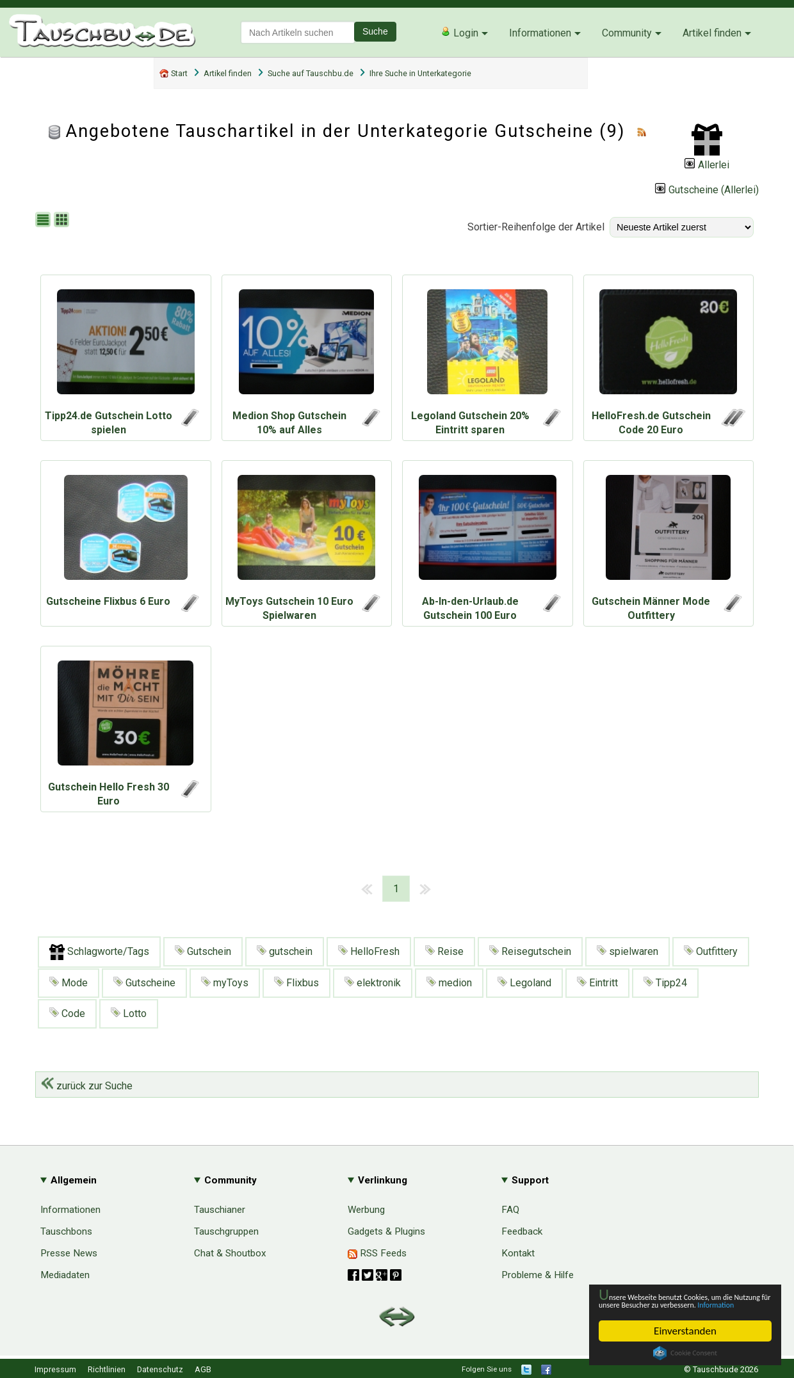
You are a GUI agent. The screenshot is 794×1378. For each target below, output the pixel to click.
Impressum (55, 1369)
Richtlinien (107, 1369)
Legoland (524, 983)
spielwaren (627, 951)
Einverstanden (685, 1331)
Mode (68, 983)
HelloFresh (369, 951)
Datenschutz (160, 1369)
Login (459, 32)
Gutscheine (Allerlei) (707, 190)
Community (627, 33)
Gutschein (203, 951)
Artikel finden (712, 33)
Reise (444, 951)
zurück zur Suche (87, 1086)
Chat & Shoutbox (230, 1253)
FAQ (510, 1209)
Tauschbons (66, 1231)
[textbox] (297, 32)
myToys (224, 983)
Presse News (68, 1253)
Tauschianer (219, 1209)
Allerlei (707, 165)
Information (678, 1304)
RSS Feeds (377, 1253)
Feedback (521, 1231)
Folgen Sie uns (487, 1369)
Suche (375, 31)
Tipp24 (665, 983)
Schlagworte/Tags (99, 952)
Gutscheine (144, 983)
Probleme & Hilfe (537, 1275)
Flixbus (296, 983)
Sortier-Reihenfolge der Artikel (535, 227)
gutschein (284, 951)
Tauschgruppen (226, 1231)
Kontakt (518, 1253)
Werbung (366, 1209)
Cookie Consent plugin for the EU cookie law (685, 1353)
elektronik (372, 983)
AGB (203, 1369)
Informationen (540, 33)
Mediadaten (65, 1275)
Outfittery (711, 951)
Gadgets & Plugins (386, 1231)
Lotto (129, 1013)
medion (449, 983)
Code (67, 1013)
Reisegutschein (530, 951)
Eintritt (597, 983)
